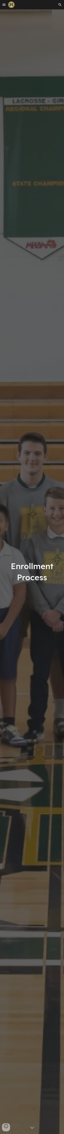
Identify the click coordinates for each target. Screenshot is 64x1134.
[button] (4, 4)
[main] (32, 571)
